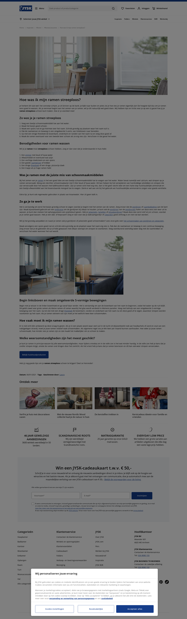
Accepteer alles (135, 609)
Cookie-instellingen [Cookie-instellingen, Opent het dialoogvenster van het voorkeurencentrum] (54, 609)
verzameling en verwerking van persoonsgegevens (71, 598)
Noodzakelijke (96, 609)
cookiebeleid (107, 598)
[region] (94, 592)
